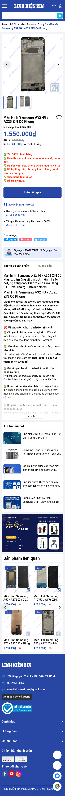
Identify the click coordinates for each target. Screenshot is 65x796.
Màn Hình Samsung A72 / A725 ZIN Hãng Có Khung (47, 643)
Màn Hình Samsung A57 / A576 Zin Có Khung (15, 600)
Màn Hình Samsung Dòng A (30, 24)
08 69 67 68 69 (15, 683)
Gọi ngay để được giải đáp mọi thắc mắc (36, 252)
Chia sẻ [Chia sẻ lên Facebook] (10, 239)
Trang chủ (7, 24)
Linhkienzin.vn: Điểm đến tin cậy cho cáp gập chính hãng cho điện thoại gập (41, 486)
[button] (58, 64)
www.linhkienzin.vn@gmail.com (26, 689)
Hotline (54, 6)
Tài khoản (60, 6)
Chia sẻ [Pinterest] (25, 239)
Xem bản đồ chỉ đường (16, 696)
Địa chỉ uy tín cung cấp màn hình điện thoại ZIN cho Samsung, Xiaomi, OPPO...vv (41, 470)
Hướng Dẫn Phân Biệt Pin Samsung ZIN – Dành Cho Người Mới (41, 502)
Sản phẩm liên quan (21, 558)
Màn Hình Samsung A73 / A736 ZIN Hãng (16, 641)
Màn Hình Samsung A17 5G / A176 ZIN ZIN (46, 600)
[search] (60, 16)
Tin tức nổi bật (13, 426)
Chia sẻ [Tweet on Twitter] (40, 239)
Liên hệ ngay (32, 192)
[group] (32, 65)
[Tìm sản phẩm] (32, 15)
